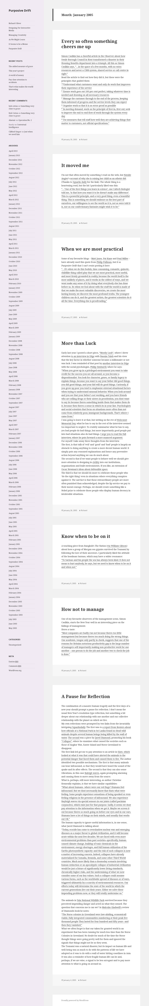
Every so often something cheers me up (89, 43)
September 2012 (16, 173)
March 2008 (14, 381)
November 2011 (15, 213)
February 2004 (15, 593)
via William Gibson (117, 545)
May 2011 (13, 239)
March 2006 (14, 482)
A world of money (16, 75)
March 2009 (14, 327)
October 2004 (14, 557)
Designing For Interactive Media (19, 29)
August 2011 (14, 226)
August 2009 (14, 305)
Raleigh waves (92, 773)
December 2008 (15, 341)
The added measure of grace (21, 66)
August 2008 (14, 358)
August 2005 (14, 513)
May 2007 (13, 420)
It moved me (75, 165)
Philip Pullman (104, 262)
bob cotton (13, 106)
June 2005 (13, 522)
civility (95, 462)
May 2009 (13, 319)
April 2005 (13, 531)
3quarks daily (80, 182)
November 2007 (15, 394)
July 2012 (12, 182)
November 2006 (15, 447)
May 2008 (13, 372)
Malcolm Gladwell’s (112, 907)
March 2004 (14, 588)
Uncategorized (15, 645)
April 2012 (13, 195)
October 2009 (14, 297)
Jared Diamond (102, 737)
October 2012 (14, 168)
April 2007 (13, 425)
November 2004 (15, 553)
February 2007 (15, 434)
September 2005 (16, 509)
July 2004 (12, 570)
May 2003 (13, 628)
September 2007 (16, 403)
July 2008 (12, 363)
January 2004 (14, 597)
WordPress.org (15, 670)
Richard (84, 139)
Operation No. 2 (25, 120)
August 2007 (14, 407)
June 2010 (13, 266)
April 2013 (13, 151)
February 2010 (15, 283)
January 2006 (14, 491)
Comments (15, 666)
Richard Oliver (15, 23)
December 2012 (15, 160)
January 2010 (14, 288)
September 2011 (16, 221)
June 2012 (13, 186)
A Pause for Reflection (85, 696)
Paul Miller (122, 258)
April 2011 (13, 244)
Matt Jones (96, 258)
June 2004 (13, 575)
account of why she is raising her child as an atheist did (98, 178)
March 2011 (14, 248)
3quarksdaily (78, 727)
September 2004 (16, 562)
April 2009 (13, 323)
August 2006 (14, 460)
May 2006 (13, 473)
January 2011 (14, 252)
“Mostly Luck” (106, 352)
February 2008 (15, 385)
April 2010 (13, 274)
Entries (13, 661)
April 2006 (13, 478)
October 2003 (14, 610)
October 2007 (14, 398)
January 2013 (14, 155)
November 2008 (15, 345)
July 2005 (12, 517)
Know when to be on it (85, 536)
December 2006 (15, 442)
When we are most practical (92, 249)
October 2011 (14, 217)
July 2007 (12, 411)
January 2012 (14, 204)
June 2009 (13, 314)
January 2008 (14, 389)
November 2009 (15, 292)
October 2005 (14, 504)
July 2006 (12, 464)
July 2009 (12, 310)
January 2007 (14, 438)
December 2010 (15, 257)
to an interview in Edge (82, 356)
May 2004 (13, 579)
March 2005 (14, 535)
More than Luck (78, 343)
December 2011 (15, 208)
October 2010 (14, 261)
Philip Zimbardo (98, 366)
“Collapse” (66, 741)
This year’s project (16, 71)
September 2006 (16, 456)
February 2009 (15, 332)
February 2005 (15, 540)
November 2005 (15, 500)
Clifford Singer (15, 131)
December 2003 (15, 601)
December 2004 (15, 548)
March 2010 (14, 279)
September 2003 (16, 615)
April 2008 (13, 376)
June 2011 (13, 235)
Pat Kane (107, 258)
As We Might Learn (17, 39)
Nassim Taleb (107, 356)
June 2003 (13, 624)
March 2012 (14, 199)
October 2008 (14, 350)
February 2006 (15, 487)
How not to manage (82, 609)
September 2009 (16, 301)
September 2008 (16, 354)
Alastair (12, 120)
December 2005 (15, 495)
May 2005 (13, 526)
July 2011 (12, 230)
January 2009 (14, 336)
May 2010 (13, 270)
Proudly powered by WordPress (74, 1000)
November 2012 (15, 164)
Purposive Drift (20, 10)
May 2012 (13, 191)
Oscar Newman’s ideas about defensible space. (84, 469)
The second (74, 737)
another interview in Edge (116, 363)
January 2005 (14, 544)
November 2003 (15, 606)
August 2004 (14, 566)
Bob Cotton (13, 113)
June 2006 (13, 469)
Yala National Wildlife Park (90, 900)
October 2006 (14, 451)
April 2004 (13, 584)
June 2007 (13, 416)
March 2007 (14, 429)
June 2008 (13, 367)
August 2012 (14, 177)
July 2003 (12, 619)
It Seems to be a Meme (18, 44)
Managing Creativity (17, 35)
